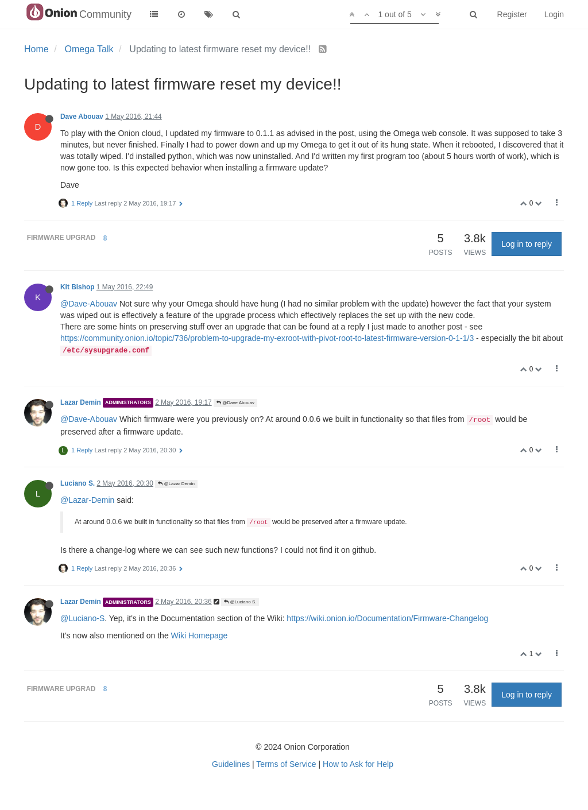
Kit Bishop (77, 287)
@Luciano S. (240, 601)
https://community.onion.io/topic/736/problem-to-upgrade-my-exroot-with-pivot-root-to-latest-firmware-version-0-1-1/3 (267, 338)
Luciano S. (77, 483)
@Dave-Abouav (88, 303)
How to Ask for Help (358, 764)
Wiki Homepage (199, 635)
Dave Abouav (81, 117)
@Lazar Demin (176, 483)
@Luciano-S (82, 618)
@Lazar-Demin (87, 500)
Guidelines (231, 764)
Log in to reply (526, 244)
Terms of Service (286, 764)
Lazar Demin (80, 402)
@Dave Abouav (235, 402)
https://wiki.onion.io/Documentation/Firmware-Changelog (387, 618)
